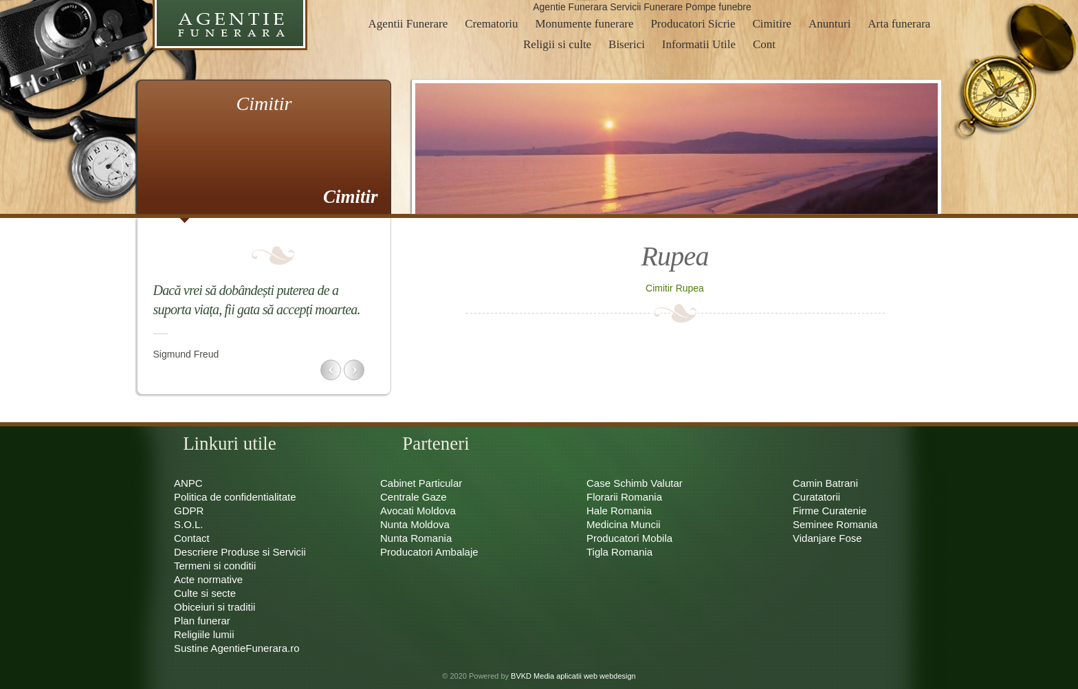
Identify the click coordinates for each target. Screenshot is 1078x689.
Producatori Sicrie (692, 23)
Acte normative (208, 579)
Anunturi (829, 23)
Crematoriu (491, 23)
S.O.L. (189, 524)
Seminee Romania (835, 524)
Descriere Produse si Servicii (240, 552)
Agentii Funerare (408, 23)
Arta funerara (899, 23)
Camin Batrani (825, 483)
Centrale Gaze (413, 497)
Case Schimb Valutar (634, 483)
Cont (764, 44)
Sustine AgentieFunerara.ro (237, 648)
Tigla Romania (619, 552)
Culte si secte (205, 593)
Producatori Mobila (629, 538)
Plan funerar (202, 620)
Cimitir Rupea (675, 288)
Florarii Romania (624, 497)
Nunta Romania (416, 538)
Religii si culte (557, 44)
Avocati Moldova (418, 510)
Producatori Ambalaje (429, 552)
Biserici (626, 44)
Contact (192, 538)
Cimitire (771, 23)
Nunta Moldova (415, 524)
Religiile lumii (204, 634)
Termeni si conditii (215, 565)
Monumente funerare (584, 23)
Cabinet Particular (421, 483)
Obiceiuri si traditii (214, 607)
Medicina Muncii (623, 524)
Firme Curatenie (830, 510)
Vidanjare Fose (827, 538)
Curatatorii (816, 497)
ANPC (188, 483)
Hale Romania (619, 510)
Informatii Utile (699, 44)
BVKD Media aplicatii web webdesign (573, 676)
